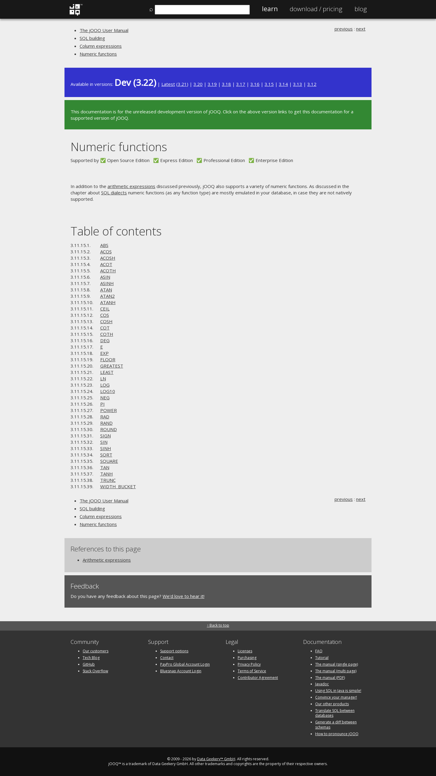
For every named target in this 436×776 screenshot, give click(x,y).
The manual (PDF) (330, 677)
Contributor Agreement (258, 677)
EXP (104, 353)
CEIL (105, 309)
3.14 (283, 84)
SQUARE (109, 461)
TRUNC (108, 480)
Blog (361, 9)
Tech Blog (91, 657)
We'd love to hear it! (183, 596)
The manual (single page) (336, 664)
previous (344, 29)
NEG (105, 397)
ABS (104, 245)
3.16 (254, 84)
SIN (103, 442)
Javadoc (322, 684)
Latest (168, 84)
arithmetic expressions (131, 186)
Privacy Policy (249, 664)
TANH (106, 474)
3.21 (182, 84)
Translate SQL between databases (335, 713)
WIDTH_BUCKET (118, 486)
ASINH (107, 283)
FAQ (318, 651)
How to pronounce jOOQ (336, 733)
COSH (106, 321)
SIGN (105, 436)
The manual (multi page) (335, 671)
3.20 (198, 84)
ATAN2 (107, 296)
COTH (106, 334)
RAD (104, 417)
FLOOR (107, 359)
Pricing (316, 9)
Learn (270, 9)
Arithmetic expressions (107, 560)
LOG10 (107, 391)
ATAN (106, 290)
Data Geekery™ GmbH (216, 758)
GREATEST (111, 366)
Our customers (95, 651)
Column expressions (101, 46)
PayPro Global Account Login (185, 664)
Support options (174, 651)
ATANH (108, 302)
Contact (166, 657)
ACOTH (108, 271)
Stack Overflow (95, 671)
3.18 (226, 84)
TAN (104, 467)
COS (104, 315)
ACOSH (107, 258)
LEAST (107, 372)
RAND (106, 423)
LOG (105, 385)
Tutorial (322, 657)
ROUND (108, 429)
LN (103, 378)
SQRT (106, 455)
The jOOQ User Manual (104, 30)
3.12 (311, 84)
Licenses (245, 651)
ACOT (106, 264)
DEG (105, 340)
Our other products (332, 703)
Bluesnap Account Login (180, 671)
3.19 (212, 84)
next (360, 29)
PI (102, 404)
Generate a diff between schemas (336, 724)
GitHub (89, 664)
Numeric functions (98, 54)
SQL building (92, 38)
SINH (105, 448)
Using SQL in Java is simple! (338, 690)
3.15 (269, 84)
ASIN (105, 277)
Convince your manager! (336, 697)
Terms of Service (252, 671)
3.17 (240, 84)
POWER (108, 410)
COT (105, 328)
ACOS (106, 251)
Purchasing (247, 657)
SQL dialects (114, 193)
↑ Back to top (218, 625)
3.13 (297, 84)
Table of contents (116, 231)
